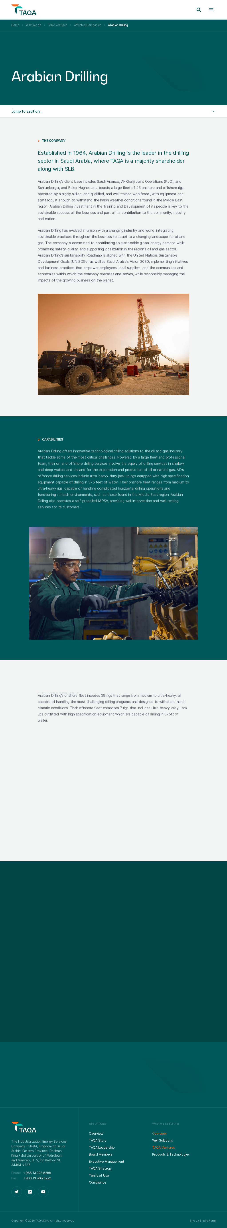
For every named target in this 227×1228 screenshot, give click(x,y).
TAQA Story (98, 1140)
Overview (96, 1133)
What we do (33, 25)
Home (15, 25)
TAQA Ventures (57, 25)
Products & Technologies (171, 1154)
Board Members (101, 1154)
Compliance (97, 1182)
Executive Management (106, 1161)
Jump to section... (26, 111)
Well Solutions (162, 1140)
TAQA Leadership (102, 1147)
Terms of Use (99, 1175)
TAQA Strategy (100, 1168)
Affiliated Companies (87, 25)
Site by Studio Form (203, 1220)
